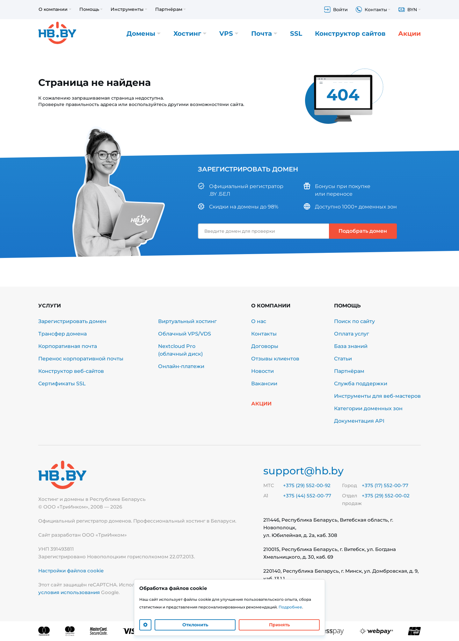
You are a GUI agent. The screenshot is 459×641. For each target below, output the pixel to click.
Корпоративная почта (67, 346)
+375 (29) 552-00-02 (386, 496)
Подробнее (290, 607)
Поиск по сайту (354, 321)
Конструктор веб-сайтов (71, 371)
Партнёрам (349, 371)
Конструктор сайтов (350, 33)
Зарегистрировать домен (72, 321)
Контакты (264, 334)
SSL (296, 33)
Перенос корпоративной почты (80, 359)
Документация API (359, 421)
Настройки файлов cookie (71, 571)
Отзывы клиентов (275, 359)
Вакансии (264, 384)
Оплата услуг (351, 334)
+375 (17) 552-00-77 (385, 485)
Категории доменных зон (368, 408)
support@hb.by (303, 470)
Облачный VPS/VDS (184, 334)
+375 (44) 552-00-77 (307, 496)
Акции (409, 33)
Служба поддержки (360, 384)
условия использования (69, 592)
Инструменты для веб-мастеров (377, 396)
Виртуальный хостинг (187, 321)
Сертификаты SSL (62, 384)
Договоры (264, 346)
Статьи (343, 359)
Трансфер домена (62, 334)
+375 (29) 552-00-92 (307, 485)
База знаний (351, 346)
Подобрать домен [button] (363, 231)
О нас (258, 321)
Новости (262, 371)
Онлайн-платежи (181, 366)
